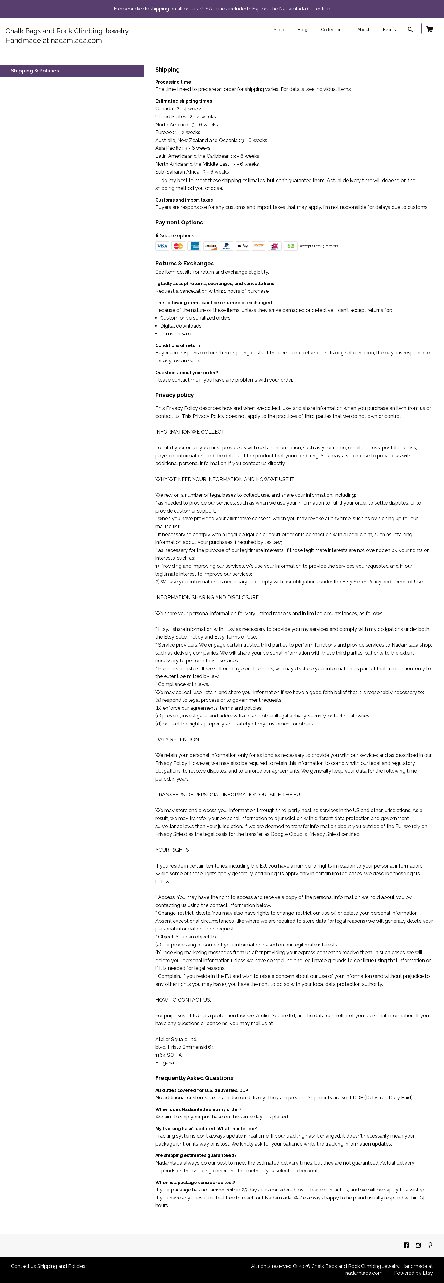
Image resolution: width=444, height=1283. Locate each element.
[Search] (410, 30)
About (363, 29)
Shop (279, 29)
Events (389, 29)
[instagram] (419, 1245)
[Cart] (429, 30)
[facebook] (407, 1245)
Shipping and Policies (61, 1266)
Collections (332, 29)
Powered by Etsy (413, 1273)
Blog (302, 29)
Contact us (23, 1266)
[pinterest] (430, 1245)
